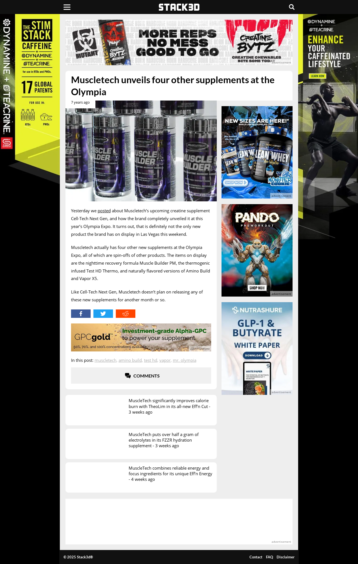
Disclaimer (286, 557)
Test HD (150, 360)
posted (104, 210)
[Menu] (66, 7)
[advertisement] (179, 42)
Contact (255, 557)
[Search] (292, 7)
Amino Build (130, 360)
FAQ (269, 557)
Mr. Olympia (184, 360)
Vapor (165, 360)
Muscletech (105, 360)
